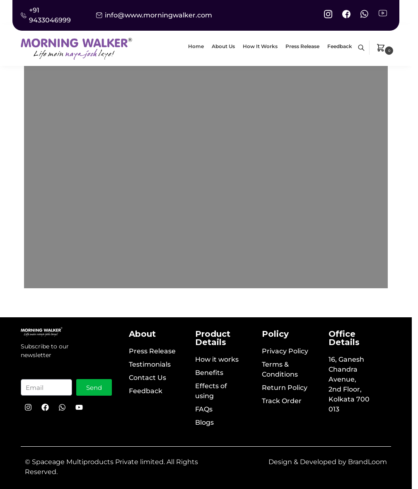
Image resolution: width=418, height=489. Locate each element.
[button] (385, 47)
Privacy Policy (285, 351)
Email (34, 372)
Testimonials (150, 364)
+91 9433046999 (50, 15)
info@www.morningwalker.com (158, 15)
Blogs (204, 422)
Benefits (209, 373)
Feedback (145, 391)
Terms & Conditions (280, 369)
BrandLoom (367, 462)
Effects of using (211, 391)
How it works (217, 359)
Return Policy (284, 388)
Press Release (152, 351)
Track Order (282, 401)
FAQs (204, 409)
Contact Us (147, 378)
